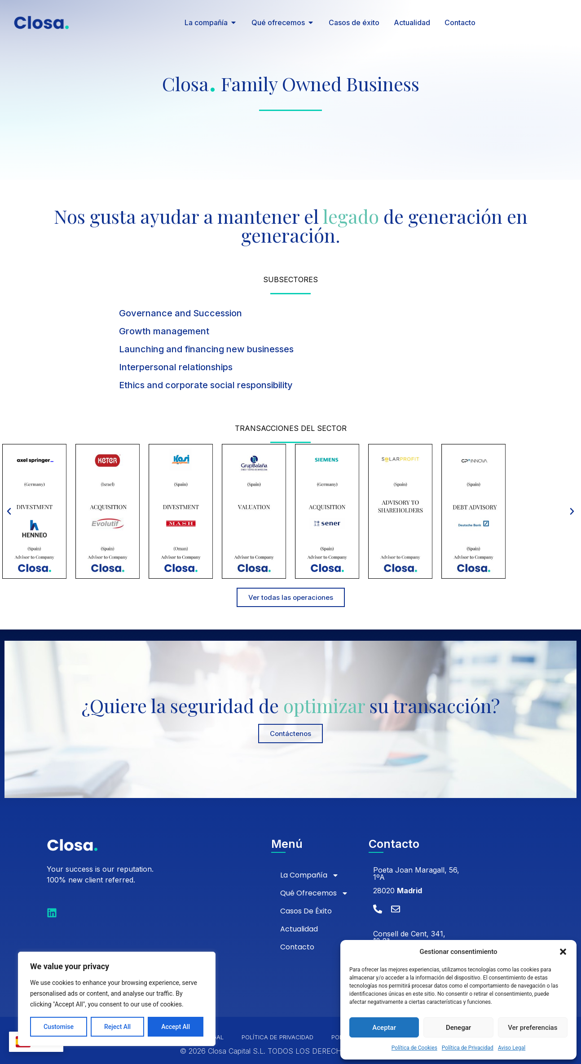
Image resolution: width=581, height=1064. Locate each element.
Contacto (297, 947)
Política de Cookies (414, 1048)
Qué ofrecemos (314, 893)
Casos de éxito (306, 911)
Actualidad (299, 929)
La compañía (309, 875)
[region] (117, 999)
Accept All (175, 1026)
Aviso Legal (511, 1048)
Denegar (458, 1028)
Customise (59, 1026)
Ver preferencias (532, 1028)
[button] (563, 951)
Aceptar (384, 1028)
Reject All (117, 1026)
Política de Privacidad (467, 1048)
